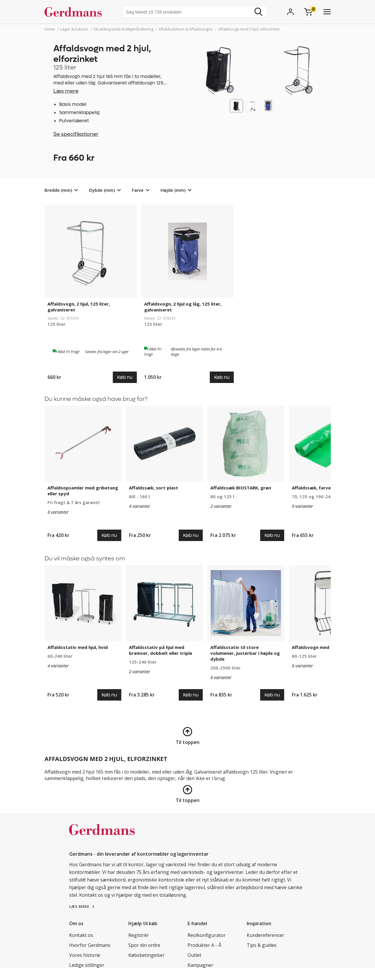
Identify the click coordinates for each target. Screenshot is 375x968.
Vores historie (84, 955)
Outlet (194, 955)
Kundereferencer (265, 935)
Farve (138, 190)
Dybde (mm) (102, 190)
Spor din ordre (144, 945)
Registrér (138, 935)
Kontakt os (81, 935)
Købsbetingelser (146, 955)
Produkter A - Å (204, 945)
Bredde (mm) (58, 190)
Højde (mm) (173, 190)
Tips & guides (262, 945)
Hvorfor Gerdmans (89, 945)
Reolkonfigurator (207, 935)
